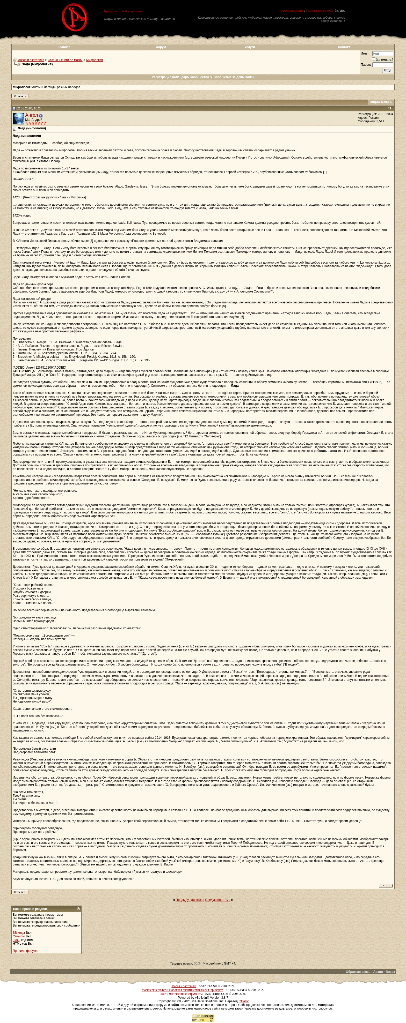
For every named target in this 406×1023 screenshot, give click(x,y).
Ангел (31, 115)
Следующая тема (217, 900)
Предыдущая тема (189, 900)
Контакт (344, 47)
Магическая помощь (320, 10)
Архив (378, 972)
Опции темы (379, 102)
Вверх (390, 972)
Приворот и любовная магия (123, 11)
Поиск (249, 77)
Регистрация (161, 77)
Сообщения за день (229, 77)
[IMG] (16, 940)
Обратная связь (358, 972)
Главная (64, 47)
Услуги (250, 47)
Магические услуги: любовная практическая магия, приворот (182, 990)
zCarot (244, 1001)
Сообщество (201, 77)
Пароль (366, 64)
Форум (160, 47)
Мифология (94, 60)
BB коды (19, 933)
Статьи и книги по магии (65, 60)
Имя (364, 53)
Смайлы (19, 936)
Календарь (180, 77)
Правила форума (25, 951)
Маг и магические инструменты (181, 994)
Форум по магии (291, 10)
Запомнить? (382, 60)
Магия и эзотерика (31, 60)
